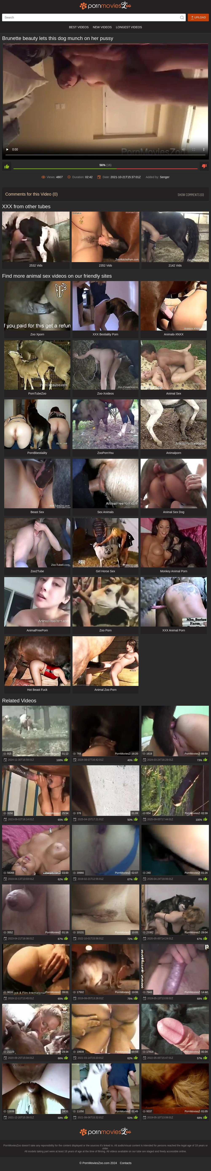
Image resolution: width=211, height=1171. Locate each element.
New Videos (102, 27)
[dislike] (204, 166)
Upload (198, 17)
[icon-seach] (182, 17)
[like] (6, 166)
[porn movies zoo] (105, 5)
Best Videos (79, 27)
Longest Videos (129, 27)
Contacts (126, 1163)
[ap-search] (94, 17)
